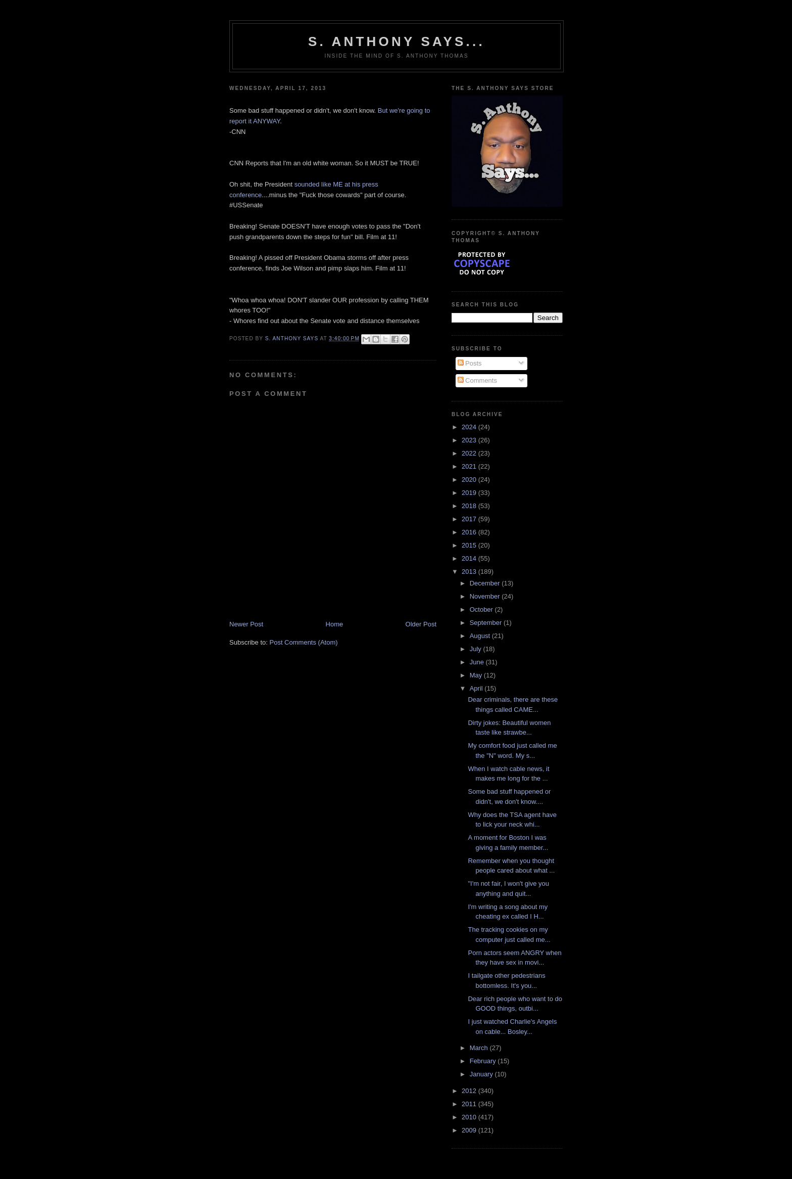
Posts (470, 363)
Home (334, 624)
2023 (470, 440)
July (476, 649)
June (478, 662)
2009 (470, 1130)
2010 (470, 1117)
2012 (470, 1091)
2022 (470, 453)
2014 (470, 558)
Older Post (421, 624)
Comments (477, 380)
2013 (470, 571)
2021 (470, 466)
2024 (470, 427)
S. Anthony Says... (396, 41)
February (484, 1061)
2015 (470, 545)
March (480, 1048)
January (482, 1074)
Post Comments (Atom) (304, 642)
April (477, 688)
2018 (470, 506)
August (481, 636)
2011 (470, 1104)
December (486, 583)
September (487, 622)
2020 (470, 479)
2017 (470, 519)
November (486, 596)
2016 (470, 532)
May (477, 675)
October (482, 609)
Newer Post (246, 624)
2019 (470, 492)
